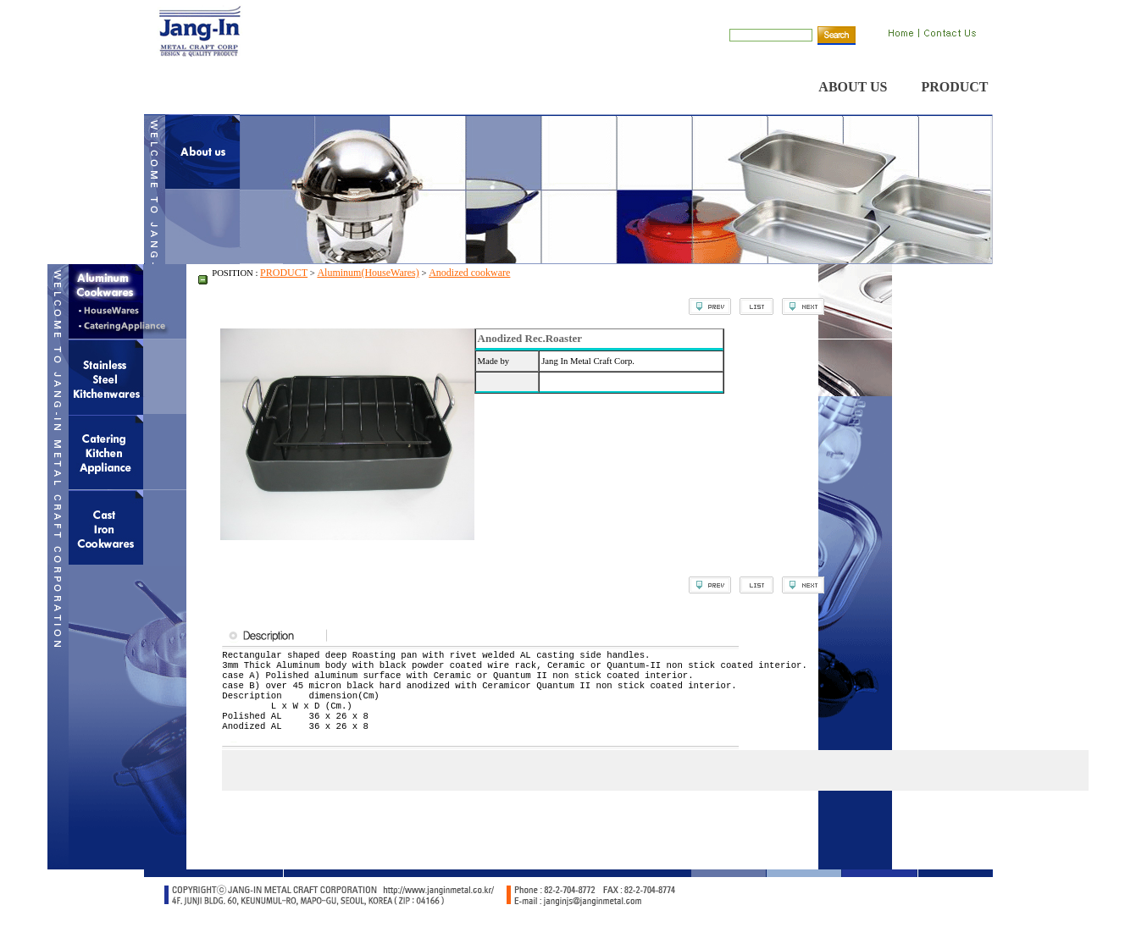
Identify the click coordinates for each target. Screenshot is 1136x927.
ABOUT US (852, 87)
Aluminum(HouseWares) (368, 273)
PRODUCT (954, 87)
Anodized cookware (469, 273)
